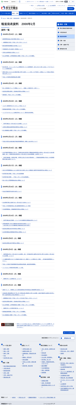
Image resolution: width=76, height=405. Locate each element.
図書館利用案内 (32, 369)
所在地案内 (44, 330)
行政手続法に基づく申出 (66, 358)
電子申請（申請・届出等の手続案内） (67, 336)
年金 (4, 331)
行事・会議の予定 (64, 44)
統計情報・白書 (45, 351)
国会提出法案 (63, 324)
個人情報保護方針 (24, 390)
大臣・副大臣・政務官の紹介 (48, 325)
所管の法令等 (64, 321)
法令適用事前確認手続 (66, 339)
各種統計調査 (44, 354)
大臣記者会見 (63, 32)
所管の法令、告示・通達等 (67, 326)
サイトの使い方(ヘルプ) (8, 392)
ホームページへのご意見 (33, 392)
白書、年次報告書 (45, 356)
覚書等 (62, 328)
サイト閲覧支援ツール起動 (42, 1)
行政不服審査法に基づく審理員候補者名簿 (67, 361)
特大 (73, 1)
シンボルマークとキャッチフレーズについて (43, 390)
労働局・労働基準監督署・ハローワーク (48, 338)
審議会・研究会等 (26, 332)
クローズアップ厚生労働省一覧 (47, 369)
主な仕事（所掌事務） (47, 332)
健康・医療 (6, 324)
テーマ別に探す (7, 321)
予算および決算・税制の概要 (29, 338)
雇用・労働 (6, 328)
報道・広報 (63, 24)
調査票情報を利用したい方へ (48, 359)
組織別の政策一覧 (26, 326)
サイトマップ (61, 5)
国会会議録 (25, 335)
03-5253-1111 (29, 399)
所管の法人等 (22, 369)
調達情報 (62, 341)
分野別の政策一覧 (26, 324)
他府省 (13, 369)
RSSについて (20, 392)
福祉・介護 (6, 326)
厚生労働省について (47, 321)
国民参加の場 (71, 5)
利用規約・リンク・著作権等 (9, 390)
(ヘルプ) (51, 1)
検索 (72, 8)
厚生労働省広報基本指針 (66, 28)
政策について (26, 321)
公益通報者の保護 (64, 347)
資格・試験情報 (45, 345)
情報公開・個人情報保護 (66, 349)
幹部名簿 (43, 328)
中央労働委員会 (45, 343)
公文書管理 (63, 356)
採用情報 (43, 348)
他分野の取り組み (7, 333)
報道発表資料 (63, 36)
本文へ (32, 5)
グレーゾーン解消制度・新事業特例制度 (67, 344)
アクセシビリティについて (64, 390)
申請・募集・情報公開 (66, 332)
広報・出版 (63, 40)
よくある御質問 (52, 5)
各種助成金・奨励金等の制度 (29, 329)
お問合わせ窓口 (41, 5)
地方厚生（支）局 (45, 335)
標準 (66, 1)
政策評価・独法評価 (27, 341)
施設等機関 (44, 341)
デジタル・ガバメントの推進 (67, 352)
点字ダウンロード (30, 1)
